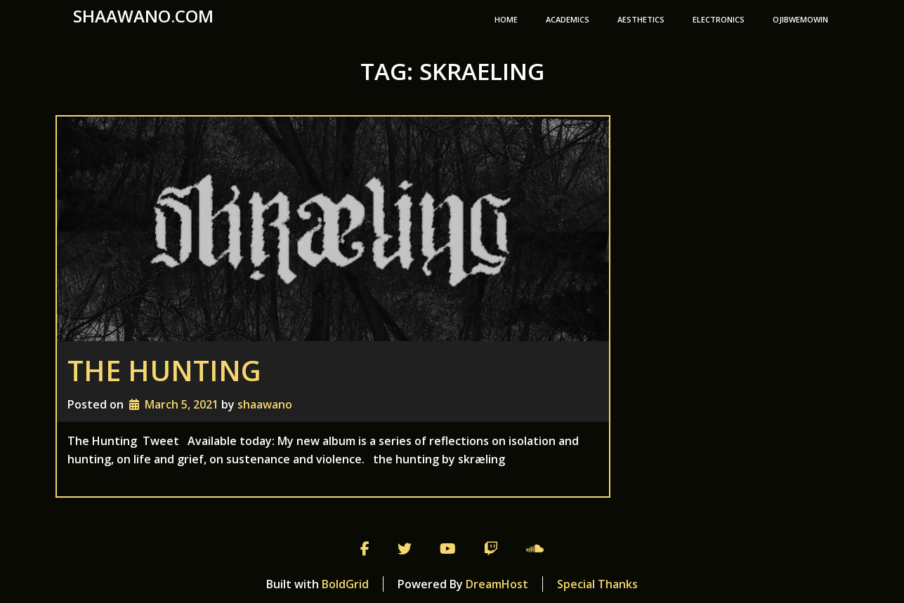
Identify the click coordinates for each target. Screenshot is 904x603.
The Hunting (164, 370)
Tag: (452, 71)
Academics (567, 19)
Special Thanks (597, 584)
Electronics (719, 19)
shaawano (264, 404)
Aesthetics (640, 19)
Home (506, 19)
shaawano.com (143, 16)
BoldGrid (345, 584)
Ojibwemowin (800, 19)
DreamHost (497, 584)
